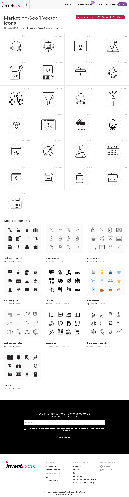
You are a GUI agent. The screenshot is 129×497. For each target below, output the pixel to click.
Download (25, 36)
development (93, 258)
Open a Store (52, 481)
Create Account (53, 470)
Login (99, 5)
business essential (13, 258)
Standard (58, 28)
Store (122, 4)
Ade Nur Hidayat (54, 304)
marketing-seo (11, 301)
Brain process (52, 258)
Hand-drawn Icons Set (97, 343)
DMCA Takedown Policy (83, 483)
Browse (69, 5)
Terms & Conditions (64, 494)
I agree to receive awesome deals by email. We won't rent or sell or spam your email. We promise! (66, 429)
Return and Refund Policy (84, 479)
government (51, 343)
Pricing (49, 477)
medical (7, 385)
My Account (51, 466)
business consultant (13, 343)
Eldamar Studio (95, 346)
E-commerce (93, 301)
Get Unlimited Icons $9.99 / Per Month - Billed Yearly (100, 17)
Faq (75, 473)
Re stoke (31, 28)
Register (111, 5)
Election (49, 301)
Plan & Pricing (86, 3)
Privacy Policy (79, 476)
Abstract (41, 28)
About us (77, 466)
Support (76, 470)
